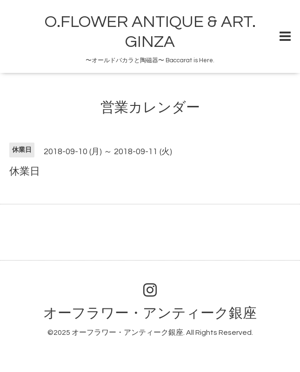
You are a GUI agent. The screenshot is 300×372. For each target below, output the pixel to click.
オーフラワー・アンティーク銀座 (150, 313)
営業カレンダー (150, 107)
